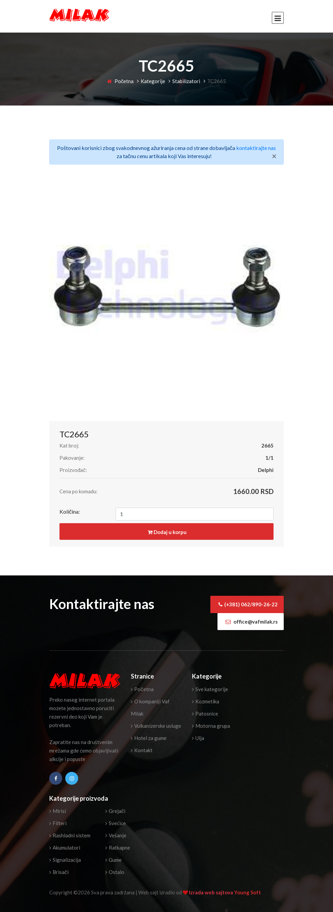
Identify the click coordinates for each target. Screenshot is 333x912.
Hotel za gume (148, 738)
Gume (113, 860)
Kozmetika (205, 701)
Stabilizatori (186, 81)
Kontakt (142, 750)
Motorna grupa (211, 726)
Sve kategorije (210, 689)
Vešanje (115, 835)
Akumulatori (64, 847)
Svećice (115, 823)
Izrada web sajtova (211, 892)
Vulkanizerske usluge (156, 726)
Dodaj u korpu (167, 532)
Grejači (115, 811)
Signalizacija (65, 860)
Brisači (59, 872)
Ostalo (114, 872)
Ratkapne (117, 847)
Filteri (58, 823)
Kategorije (153, 81)
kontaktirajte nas (256, 148)
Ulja (198, 738)
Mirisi (57, 811)
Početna (120, 81)
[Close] (274, 156)
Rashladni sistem (69, 835)
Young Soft (247, 892)
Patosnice (205, 713)
